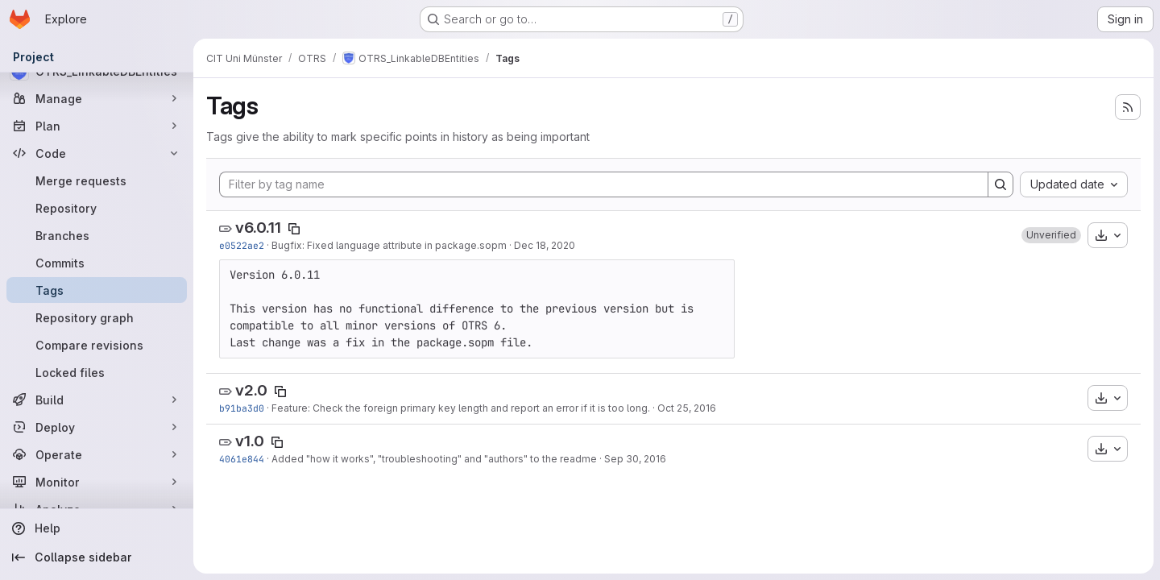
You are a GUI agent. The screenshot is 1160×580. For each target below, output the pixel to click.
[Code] (96, 153)
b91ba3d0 (241, 408)
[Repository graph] (96, 317)
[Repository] (96, 208)
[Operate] (96, 454)
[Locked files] (96, 372)
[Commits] (96, 263)
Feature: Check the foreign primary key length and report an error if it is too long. (460, 408)
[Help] (96, 528)
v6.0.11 (258, 227)
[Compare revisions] (96, 345)
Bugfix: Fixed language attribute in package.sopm (389, 245)
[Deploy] (96, 427)
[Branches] (96, 235)
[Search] (1000, 184)
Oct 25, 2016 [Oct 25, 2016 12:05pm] (686, 408)
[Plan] (96, 126)
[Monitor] (96, 482)
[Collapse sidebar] (96, 557)
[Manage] (96, 98)
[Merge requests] (96, 180)
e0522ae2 (241, 245)
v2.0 (251, 390)
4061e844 (241, 459)
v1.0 (249, 441)
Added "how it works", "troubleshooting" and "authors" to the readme (434, 459)
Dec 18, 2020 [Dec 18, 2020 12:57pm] (544, 245)
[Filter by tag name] (603, 184)
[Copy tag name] (294, 228)
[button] (1051, 235)
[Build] (96, 399)
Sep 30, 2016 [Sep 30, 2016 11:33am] (635, 459)
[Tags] (96, 290)
